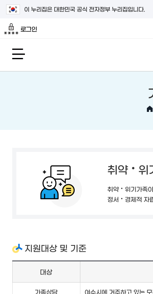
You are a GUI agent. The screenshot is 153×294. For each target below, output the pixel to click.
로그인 (20, 29)
